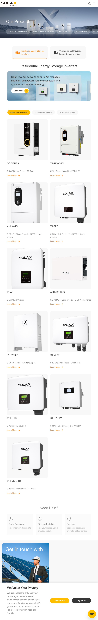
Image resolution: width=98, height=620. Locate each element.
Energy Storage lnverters (18, 31)
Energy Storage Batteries (43, 31)
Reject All (81, 601)
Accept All (60, 601)
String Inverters (82, 31)
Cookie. (10, 613)
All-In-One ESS (65, 31)
